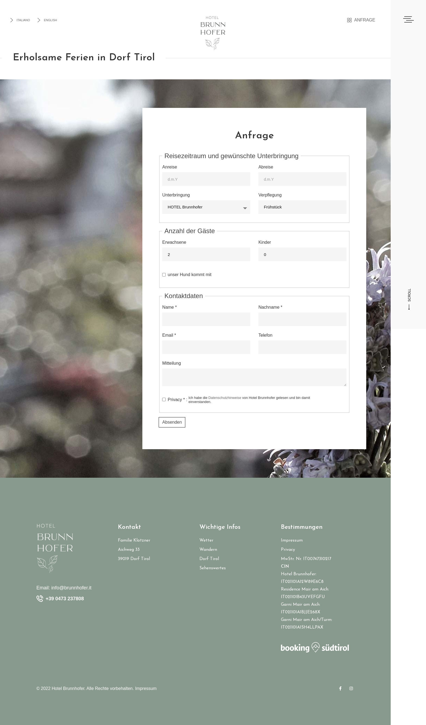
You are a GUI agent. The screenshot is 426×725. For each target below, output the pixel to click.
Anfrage (361, 20)
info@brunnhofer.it (71, 587)
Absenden (172, 422)
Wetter (206, 540)
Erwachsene (174, 242)
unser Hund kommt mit (189, 274)
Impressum (292, 540)
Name (169, 307)
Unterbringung (176, 195)
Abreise (265, 167)
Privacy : (244, 400)
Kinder (264, 242)
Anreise (169, 167)
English (47, 20)
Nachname (270, 307)
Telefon (265, 335)
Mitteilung (171, 363)
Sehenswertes (212, 568)
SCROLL (409, 299)
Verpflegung (269, 195)
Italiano (20, 20)
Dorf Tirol (209, 559)
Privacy (288, 550)
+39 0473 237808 (65, 598)
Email (169, 335)
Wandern (208, 550)
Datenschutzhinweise (224, 398)
